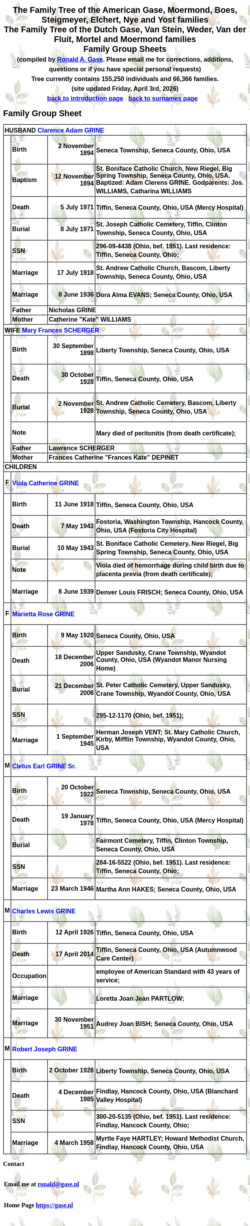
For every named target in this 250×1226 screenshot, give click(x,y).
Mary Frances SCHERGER (60, 330)
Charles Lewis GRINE (44, 911)
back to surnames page (163, 98)
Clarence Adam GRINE (70, 130)
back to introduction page (85, 98)
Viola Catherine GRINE (45, 483)
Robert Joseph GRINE (44, 1049)
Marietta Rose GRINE (43, 614)
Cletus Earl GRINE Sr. (44, 766)
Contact (13, 1164)
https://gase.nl (54, 1205)
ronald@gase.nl (58, 1184)
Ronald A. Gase (80, 59)
